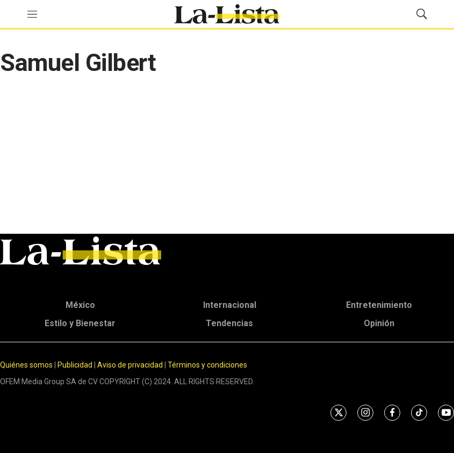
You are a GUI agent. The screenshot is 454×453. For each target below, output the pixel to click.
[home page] (226, 14)
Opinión (379, 323)
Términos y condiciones (207, 365)
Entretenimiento (379, 305)
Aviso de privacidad (130, 365)
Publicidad (75, 365)
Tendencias (229, 323)
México (80, 305)
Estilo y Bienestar (80, 323)
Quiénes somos (26, 365)
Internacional (229, 305)
